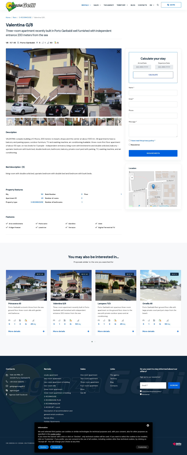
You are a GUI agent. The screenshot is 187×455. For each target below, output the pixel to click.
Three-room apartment (89, 382)
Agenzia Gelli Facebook (18, 395)
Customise (44, 447)
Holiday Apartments (52, 421)
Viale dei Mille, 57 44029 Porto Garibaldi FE (20, 376)
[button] (153, 186)
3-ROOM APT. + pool (52, 407)
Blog (133, 5)
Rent (15, 17)
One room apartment (88, 375)
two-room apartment (52, 378)
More (82, 389)
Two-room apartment (89, 378)
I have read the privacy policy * (143, 141)
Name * (131, 88)
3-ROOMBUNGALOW (52, 404)
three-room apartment (53, 389)
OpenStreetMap (164, 206)
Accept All (143, 447)
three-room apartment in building (57, 393)
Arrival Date (142, 63)
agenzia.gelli (14, 390)
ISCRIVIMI (174, 385)
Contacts (142, 5)
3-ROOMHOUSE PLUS (52, 400)
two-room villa (50, 386)
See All (83, 393)
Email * (131, 99)
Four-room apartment (89, 386)
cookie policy (55, 434)
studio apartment (51, 375)
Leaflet (153, 206)
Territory (122, 5)
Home (8, 17)
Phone (131, 110)
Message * (133, 122)
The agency (109, 5)
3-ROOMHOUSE (25, 17)
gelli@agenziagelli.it (17, 386)
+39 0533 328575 (17, 382)
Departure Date (164, 63)
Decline (130, 447)
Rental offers (49, 418)
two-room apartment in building (57, 382)
